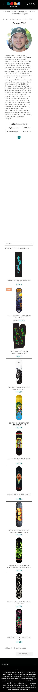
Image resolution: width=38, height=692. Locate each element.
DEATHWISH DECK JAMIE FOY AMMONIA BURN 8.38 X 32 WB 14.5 (19, 567)
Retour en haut (24, 654)
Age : (26, 128)
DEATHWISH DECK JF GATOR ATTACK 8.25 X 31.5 (19, 424)
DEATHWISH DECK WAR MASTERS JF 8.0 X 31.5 (19, 317)
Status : (26, 132)
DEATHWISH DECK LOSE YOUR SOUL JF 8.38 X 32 (19, 388)
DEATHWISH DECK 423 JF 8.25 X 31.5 (19, 460)
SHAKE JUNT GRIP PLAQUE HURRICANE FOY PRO (19, 353)
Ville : (13, 124)
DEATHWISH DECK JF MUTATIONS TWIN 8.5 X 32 (19, 603)
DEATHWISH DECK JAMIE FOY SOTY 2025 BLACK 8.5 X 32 (19, 531)
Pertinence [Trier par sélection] (19, 243)
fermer (19, 670)
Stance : (10, 132)
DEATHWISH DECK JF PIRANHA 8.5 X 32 (19, 638)
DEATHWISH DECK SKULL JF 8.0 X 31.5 (19, 495)
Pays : (10, 128)
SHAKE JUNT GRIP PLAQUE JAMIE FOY (19, 281)
